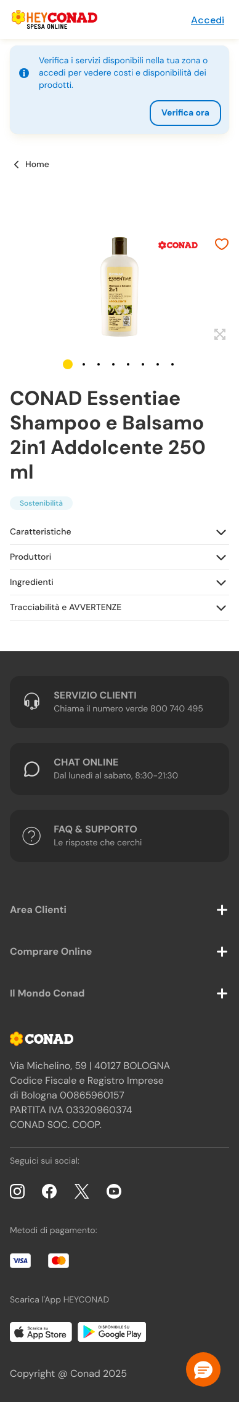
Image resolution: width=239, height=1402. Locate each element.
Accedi (207, 20)
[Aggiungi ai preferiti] (221, 246)
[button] (68, 364)
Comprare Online (51, 951)
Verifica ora (185, 113)
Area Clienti (38, 909)
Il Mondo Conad (47, 993)
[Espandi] (218, 334)
